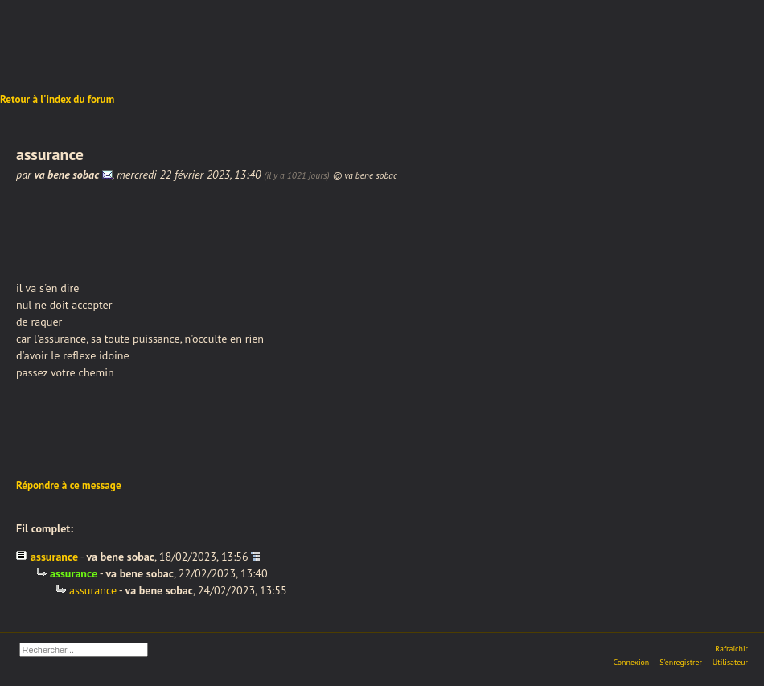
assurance (54, 556)
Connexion (631, 662)
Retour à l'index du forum (57, 99)
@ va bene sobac (364, 175)
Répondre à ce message (68, 485)
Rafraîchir (731, 648)
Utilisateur (730, 662)
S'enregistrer (680, 662)
